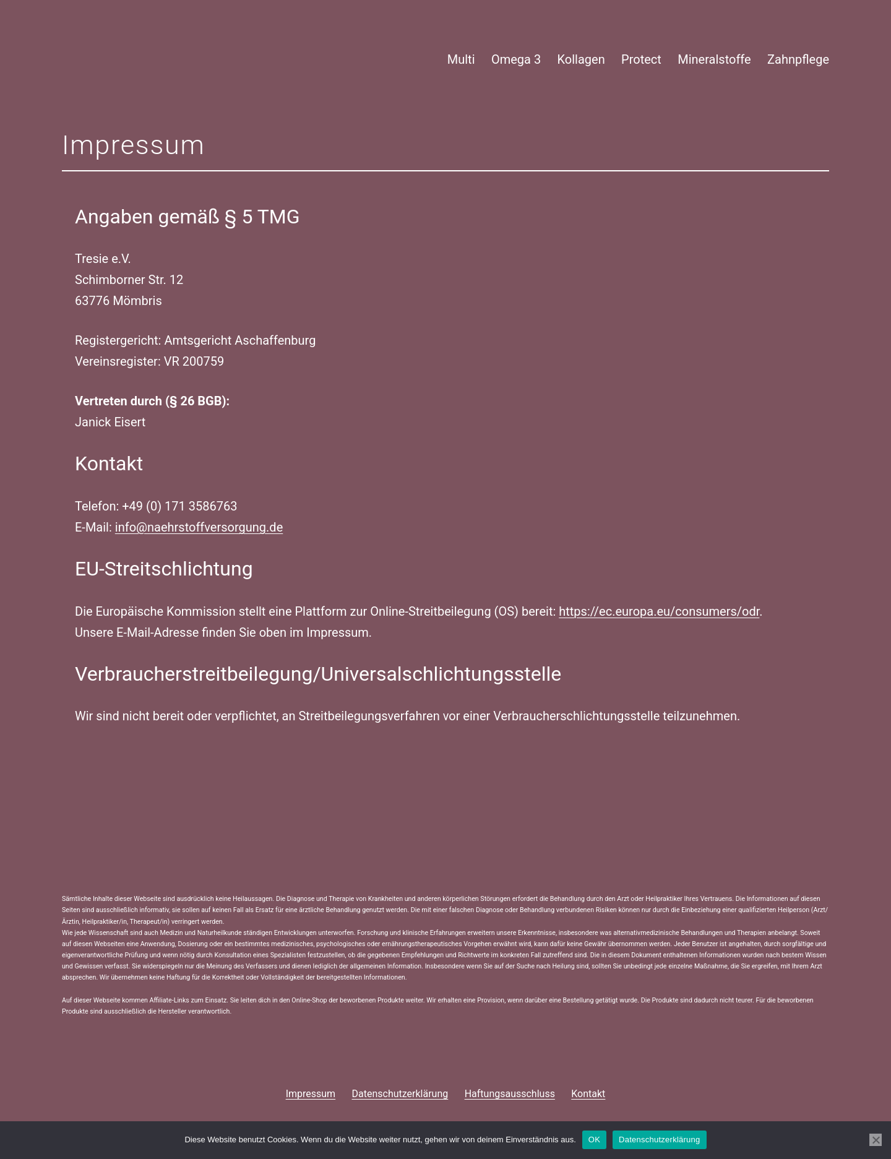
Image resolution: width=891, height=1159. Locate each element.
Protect (641, 59)
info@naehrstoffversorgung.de (199, 527)
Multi (461, 59)
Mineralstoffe (714, 59)
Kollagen (581, 59)
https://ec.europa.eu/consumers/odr (659, 611)
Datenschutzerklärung (659, 1139)
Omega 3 (516, 59)
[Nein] (875, 1140)
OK (594, 1139)
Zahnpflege (798, 59)
